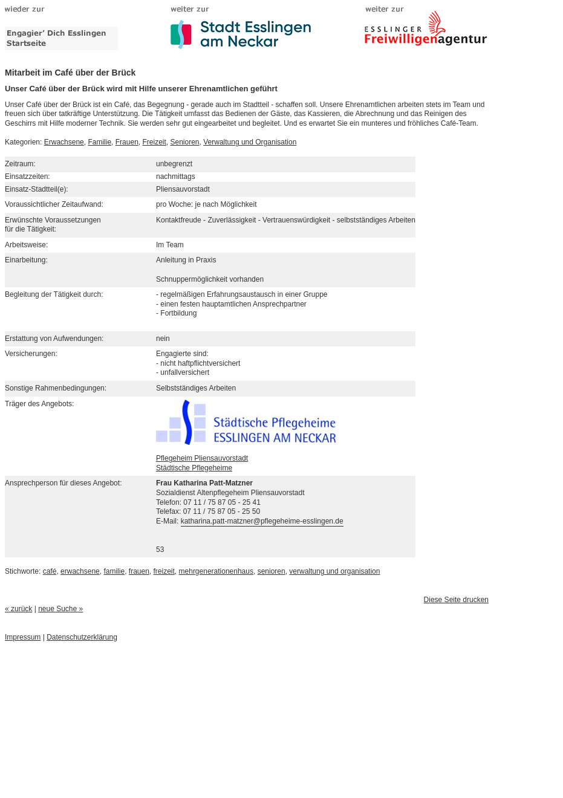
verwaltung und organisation (334, 571)
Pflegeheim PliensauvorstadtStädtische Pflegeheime (246, 455)
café (50, 571)
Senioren (185, 142)
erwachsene (80, 571)
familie (114, 571)
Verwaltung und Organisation (249, 142)
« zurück (18, 609)
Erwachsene (64, 142)
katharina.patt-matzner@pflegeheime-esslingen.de (262, 521)
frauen (139, 571)
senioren (271, 571)
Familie (99, 142)
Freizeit (154, 142)
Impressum (23, 637)
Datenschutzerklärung (82, 637)
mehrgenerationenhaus (216, 571)
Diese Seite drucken (456, 599)
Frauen (127, 142)
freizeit (164, 571)
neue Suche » (60, 609)
